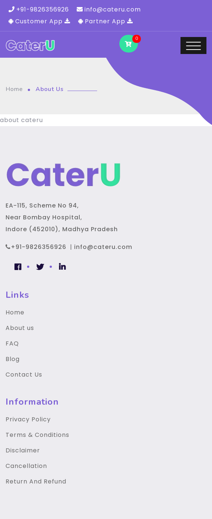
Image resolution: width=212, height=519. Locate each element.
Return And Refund (36, 481)
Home (14, 89)
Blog (13, 359)
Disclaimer (23, 450)
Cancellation (26, 466)
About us (20, 328)
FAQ (12, 343)
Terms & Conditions (37, 435)
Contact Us (24, 374)
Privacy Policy (28, 419)
